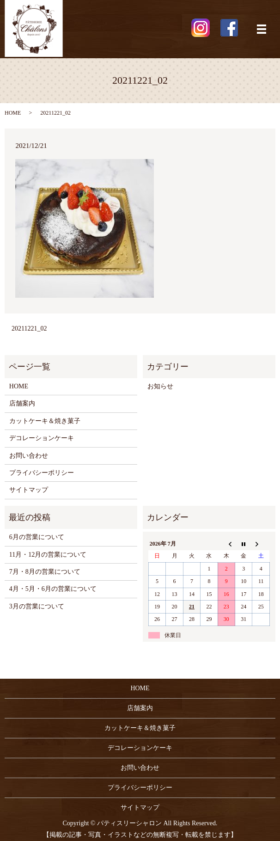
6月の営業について (36, 537)
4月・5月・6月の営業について (53, 588)
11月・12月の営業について (47, 554)
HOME (13, 113)
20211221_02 (29, 328)
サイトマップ (28, 489)
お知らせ (160, 386)
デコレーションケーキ (41, 438)
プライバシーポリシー (41, 472)
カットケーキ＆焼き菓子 (44, 420)
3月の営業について (36, 606)
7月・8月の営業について (44, 571)
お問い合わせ (28, 455)
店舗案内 (22, 403)
